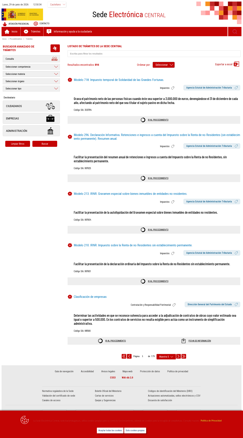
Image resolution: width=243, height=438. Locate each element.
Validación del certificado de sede (58, 395)
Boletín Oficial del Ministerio (108, 390)
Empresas (31, 118)
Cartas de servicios (104, 395)
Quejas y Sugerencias (105, 400)
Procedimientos (16, 39)
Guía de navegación (64, 371)
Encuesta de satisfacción (160, 400)
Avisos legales (108, 371)
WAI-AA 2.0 (127, 377)
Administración (31, 130)
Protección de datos (150, 371)
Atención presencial (16, 24)
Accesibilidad (87, 371)
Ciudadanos (31, 105)
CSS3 (113, 377)
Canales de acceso (51, 400)
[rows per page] (166, 356)
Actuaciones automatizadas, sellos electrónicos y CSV (174, 395)
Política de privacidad (177, 371)
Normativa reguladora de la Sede (58, 390)
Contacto (41, 24)
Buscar (45, 143)
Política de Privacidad (211, 420)
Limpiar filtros (17, 143)
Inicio (4, 39)
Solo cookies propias (135, 430)
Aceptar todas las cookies (110, 430)
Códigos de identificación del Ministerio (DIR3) (170, 390)
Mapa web (128, 371)
